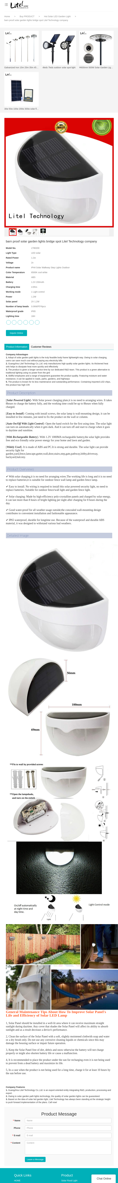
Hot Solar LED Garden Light (57, 16)
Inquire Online (16, 333)
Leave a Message (35, 1160)
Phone (17, 1128)
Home (7, 16)
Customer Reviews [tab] (41, 347)
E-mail (16, 1136)
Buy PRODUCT (27, 16)
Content (15, 1143)
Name (16, 1121)
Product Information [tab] (16, 347)
